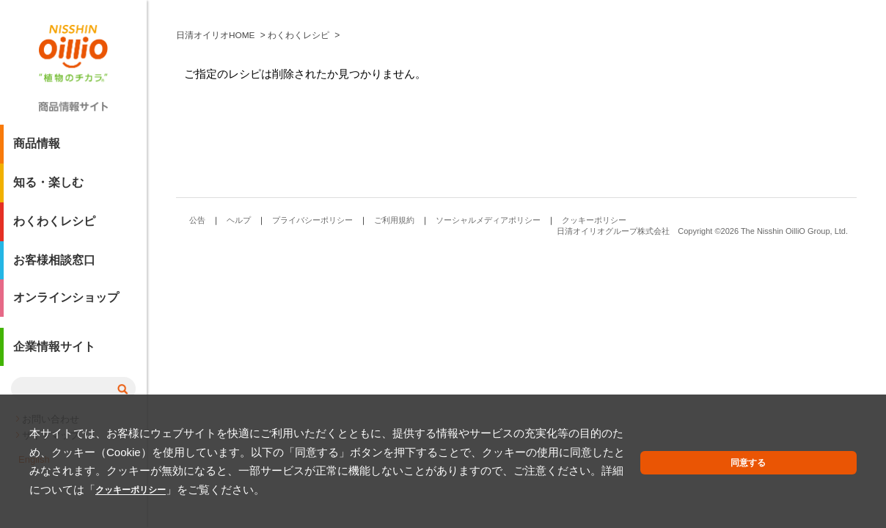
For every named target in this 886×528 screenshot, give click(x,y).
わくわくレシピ (54, 227)
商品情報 (36, 149)
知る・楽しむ (48, 188)
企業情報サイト (54, 354)
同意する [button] (822, 472)
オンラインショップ (66, 305)
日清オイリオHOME (215, 241)
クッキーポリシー (447, 489)
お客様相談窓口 (54, 266)
